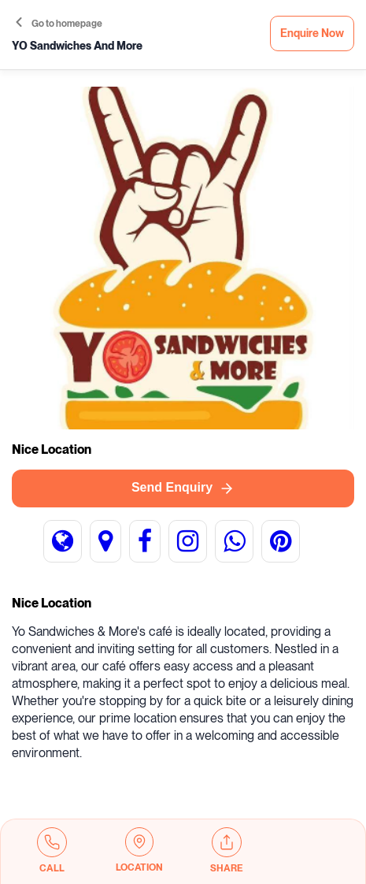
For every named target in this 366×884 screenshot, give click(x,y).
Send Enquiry (183, 488)
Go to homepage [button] (59, 23)
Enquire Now (312, 33)
